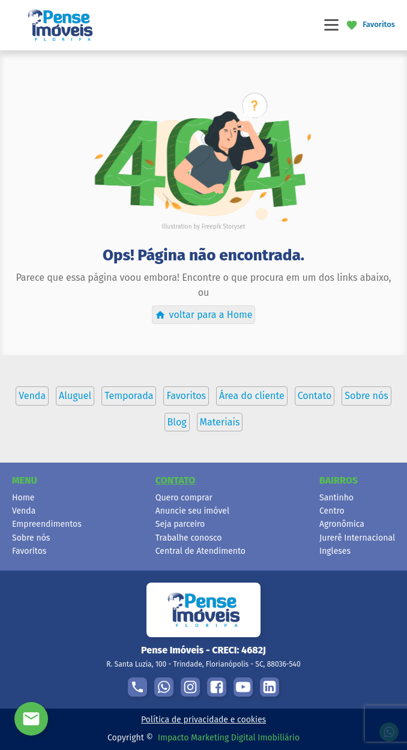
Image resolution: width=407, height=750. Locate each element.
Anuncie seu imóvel (192, 511)
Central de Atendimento (200, 551)
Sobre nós (31, 538)
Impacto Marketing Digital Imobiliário (229, 738)
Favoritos (29, 551)
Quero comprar (184, 498)
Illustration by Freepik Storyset (204, 226)
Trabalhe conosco (188, 538)
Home (23, 498)
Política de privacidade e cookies (203, 720)
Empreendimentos (47, 524)
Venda (23, 511)
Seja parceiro (180, 524)
